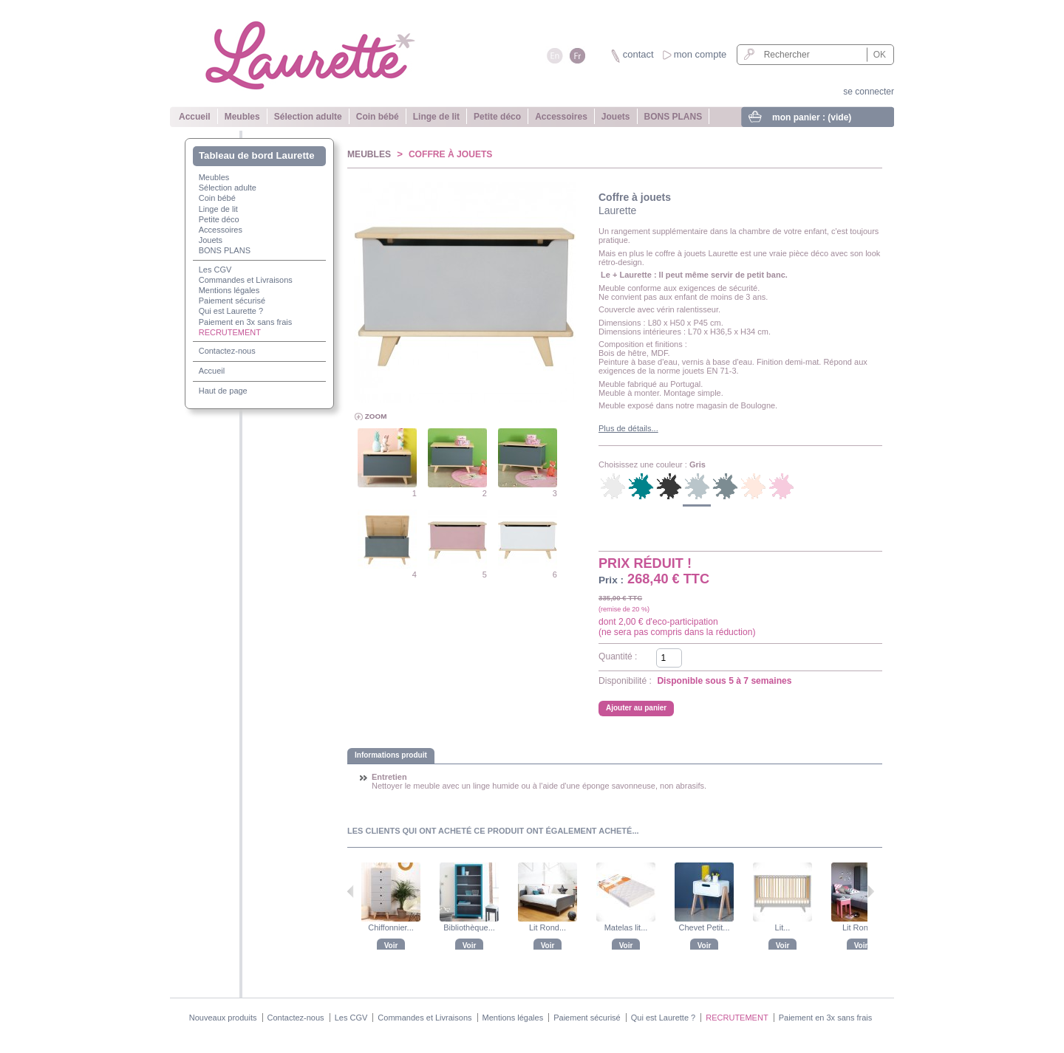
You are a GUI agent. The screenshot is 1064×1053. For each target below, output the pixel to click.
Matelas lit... (626, 927)
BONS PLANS (673, 117)
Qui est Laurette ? (231, 310)
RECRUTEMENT (230, 332)
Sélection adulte (308, 117)
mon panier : (811, 117)
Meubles (242, 117)
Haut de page (223, 390)
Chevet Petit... (703, 927)
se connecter (868, 91)
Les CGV (215, 269)
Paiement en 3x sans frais (246, 322)
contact (638, 54)
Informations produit (391, 755)
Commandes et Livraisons (246, 279)
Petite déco (497, 117)
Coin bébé (377, 117)
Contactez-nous (227, 350)
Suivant (870, 891)
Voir (391, 945)
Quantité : (617, 656)
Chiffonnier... (391, 927)
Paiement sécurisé (232, 300)
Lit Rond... (547, 927)
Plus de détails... (628, 428)
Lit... (783, 927)
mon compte (700, 54)
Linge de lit (436, 117)
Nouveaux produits (223, 1017)
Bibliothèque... (469, 927)
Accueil (195, 117)
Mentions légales (229, 290)
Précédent (350, 891)
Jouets (615, 117)
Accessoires (561, 117)
